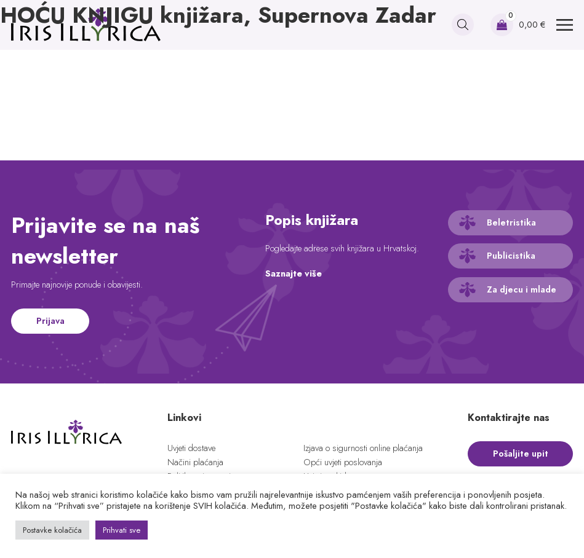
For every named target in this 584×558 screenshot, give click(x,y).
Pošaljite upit (520, 453)
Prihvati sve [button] (121, 530)
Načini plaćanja (195, 462)
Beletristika (511, 222)
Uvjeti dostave (191, 448)
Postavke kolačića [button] (52, 530)
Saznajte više (293, 273)
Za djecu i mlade (521, 289)
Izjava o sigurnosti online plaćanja (363, 448)
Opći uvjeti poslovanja (342, 462)
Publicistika (511, 256)
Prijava (50, 321)
